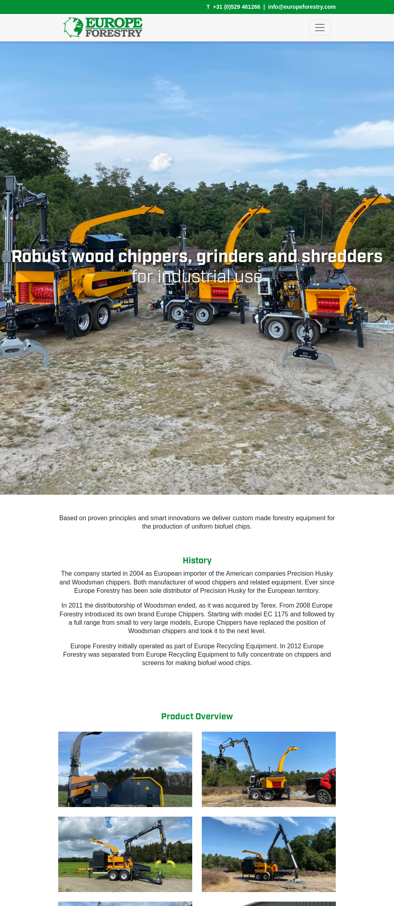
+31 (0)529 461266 (236, 7)
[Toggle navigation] (320, 28)
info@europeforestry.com (302, 7)
